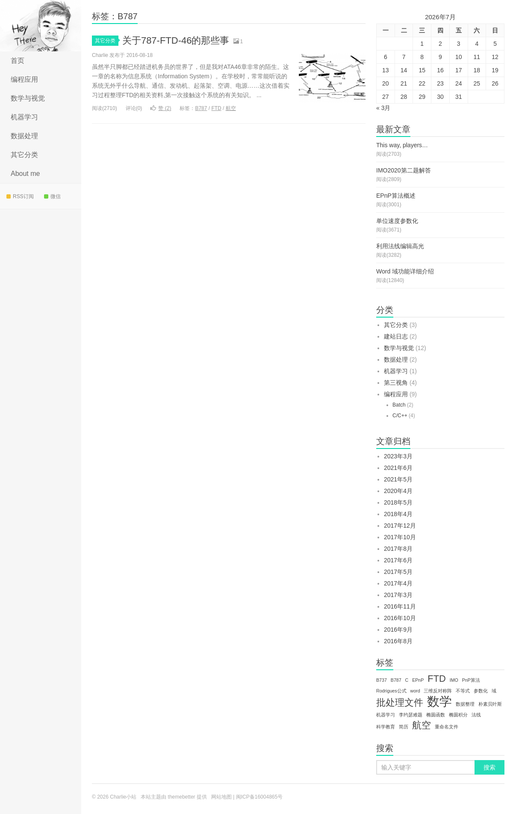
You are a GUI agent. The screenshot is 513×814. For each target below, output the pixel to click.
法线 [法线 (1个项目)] (476, 714)
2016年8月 (398, 641)
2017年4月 (398, 583)
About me (25, 173)
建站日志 (396, 336)
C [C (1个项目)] (407, 680)
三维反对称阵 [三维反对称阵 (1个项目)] (438, 690)
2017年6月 (398, 560)
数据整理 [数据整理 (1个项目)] (465, 704)
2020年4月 (398, 490)
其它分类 (24, 154)
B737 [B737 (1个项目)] (381, 680)
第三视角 (396, 382)
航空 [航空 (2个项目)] (421, 725)
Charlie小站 (40, 25)
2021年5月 (398, 479)
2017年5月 (398, 571)
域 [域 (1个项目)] (494, 690)
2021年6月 (398, 467)
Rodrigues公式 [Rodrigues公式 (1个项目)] (391, 690)
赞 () (160, 108)
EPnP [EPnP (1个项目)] (418, 680)
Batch (399, 405)
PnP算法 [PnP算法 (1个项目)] (471, 680)
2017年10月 (400, 537)
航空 (231, 108)
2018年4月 (398, 514)
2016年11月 (400, 606)
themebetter (181, 797)
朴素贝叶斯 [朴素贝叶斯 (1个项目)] (490, 704)
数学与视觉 (28, 98)
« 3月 (383, 107)
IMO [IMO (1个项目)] (454, 680)
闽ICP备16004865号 (259, 797)
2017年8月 (398, 548)
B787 (201, 108)
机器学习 (24, 117)
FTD (216, 108)
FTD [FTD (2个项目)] (437, 678)
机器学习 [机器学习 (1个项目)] (385, 714)
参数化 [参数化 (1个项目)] (481, 690)
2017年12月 (400, 525)
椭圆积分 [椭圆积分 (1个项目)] (458, 714)
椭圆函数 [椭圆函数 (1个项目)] (435, 714)
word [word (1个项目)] (415, 690)
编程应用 (24, 79)
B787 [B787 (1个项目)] (396, 680)
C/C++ (399, 416)
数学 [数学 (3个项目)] (439, 701)
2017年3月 (398, 594)
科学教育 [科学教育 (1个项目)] (385, 726)
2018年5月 (398, 502)
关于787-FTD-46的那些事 (176, 40)
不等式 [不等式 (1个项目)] (463, 690)
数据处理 (24, 136)
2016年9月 (398, 629)
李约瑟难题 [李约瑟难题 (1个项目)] (410, 714)
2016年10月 (400, 618)
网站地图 (221, 797)
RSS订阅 (20, 196)
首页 (17, 60)
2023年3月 (398, 456)
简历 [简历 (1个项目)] (403, 726)
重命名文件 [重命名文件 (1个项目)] (446, 726)
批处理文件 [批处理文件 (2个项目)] (399, 702)
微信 (52, 196)
